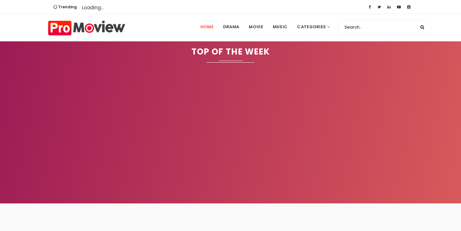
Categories (313, 27)
